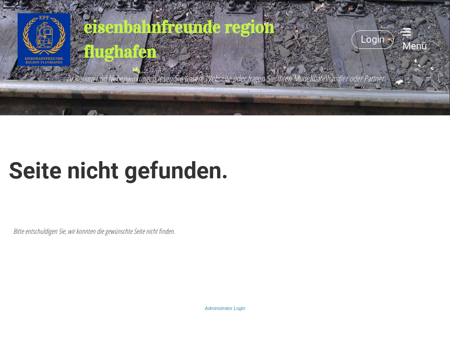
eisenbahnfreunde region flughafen (178, 39)
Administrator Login (225, 308)
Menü (415, 39)
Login (373, 39)
